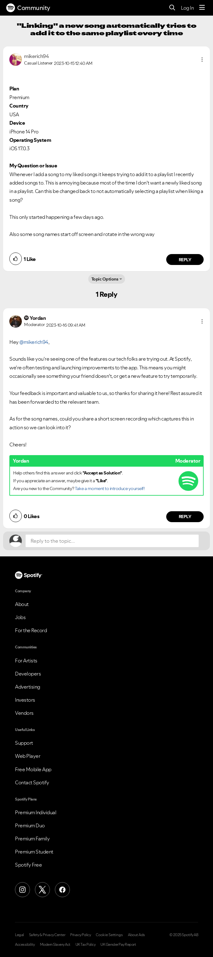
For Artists (26, 660)
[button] (202, 59)
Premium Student (34, 851)
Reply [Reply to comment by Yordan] (185, 516)
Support (24, 742)
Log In (187, 7)
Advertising (27, 686)
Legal (19, 934)
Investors (25, 699)
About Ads (136, 934)
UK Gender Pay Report (118, 944)
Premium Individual (35, 812)
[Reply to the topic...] (112, 541)
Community (28, 7)
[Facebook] (62, 889)
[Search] (172, 8)
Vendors (24, 712)
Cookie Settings (109, 934)
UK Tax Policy (85, 944)
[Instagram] (22, 889)
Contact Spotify (32, 782)
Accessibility (25, 944)
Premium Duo (30, 825)
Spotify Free (28, 864)
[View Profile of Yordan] (38, 318)
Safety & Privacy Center (47, 934)
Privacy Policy (80, 934)
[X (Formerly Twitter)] (42, 889)
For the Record (31, 630)
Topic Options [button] (105, 279)
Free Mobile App (33, 769)
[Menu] (202, 8)
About (22, 604)
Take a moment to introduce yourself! (110, 488)
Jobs (20, 617)
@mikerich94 (33, 342)
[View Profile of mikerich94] (36, 56)
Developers (28, 673)
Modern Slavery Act (55, 944)
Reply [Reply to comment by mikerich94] (185, 260)
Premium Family (32, 838)
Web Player (27, 756)
